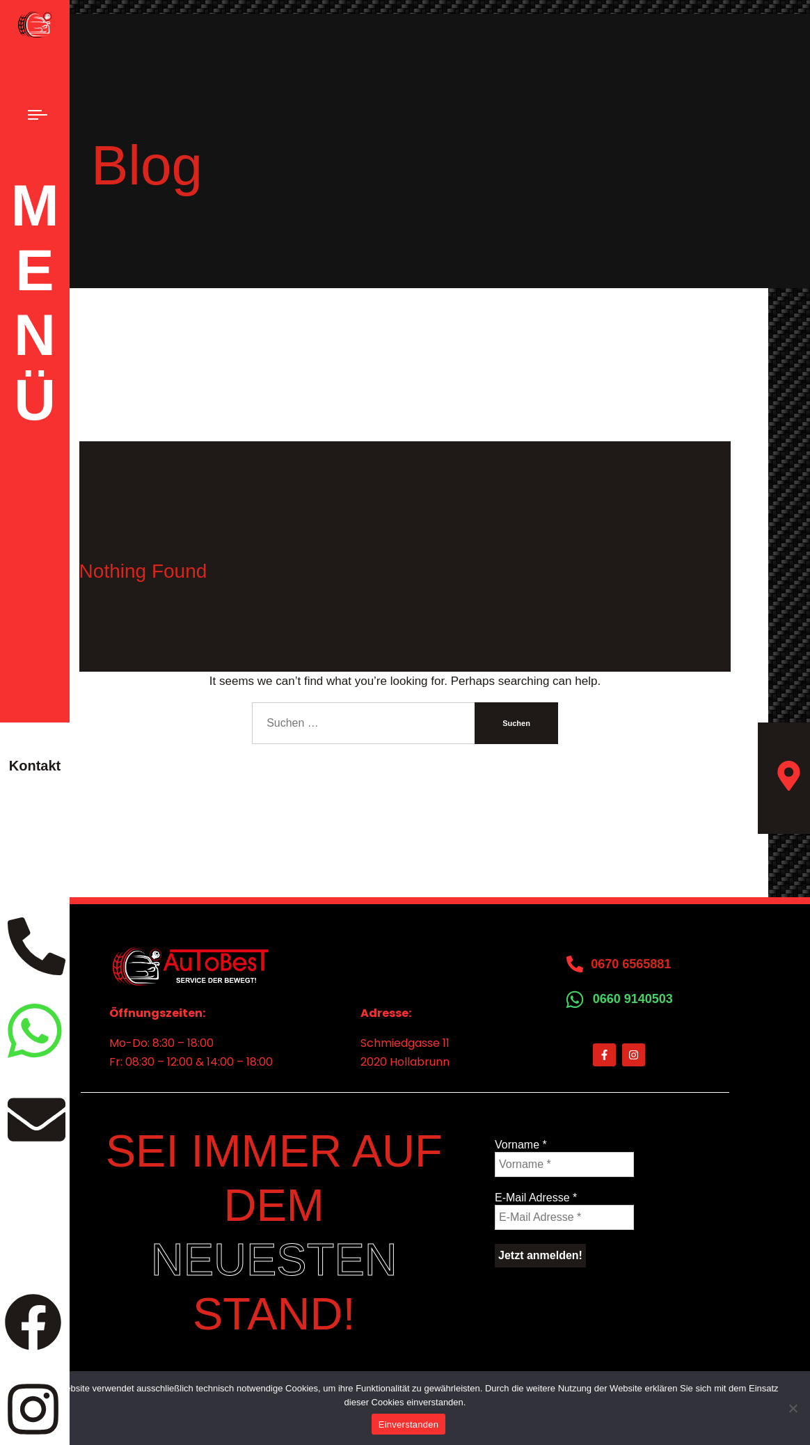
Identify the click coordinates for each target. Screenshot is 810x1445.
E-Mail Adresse (536, 1197)
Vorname (521, 1145)
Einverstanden (408, 1424)
